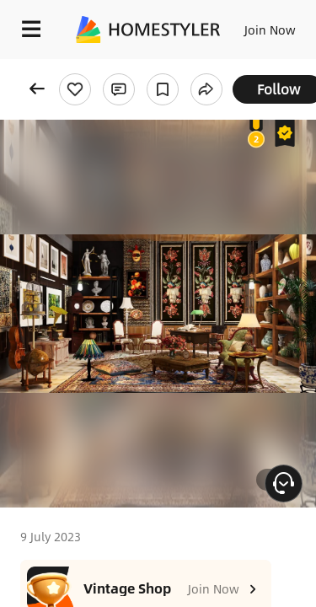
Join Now (270, 29)
